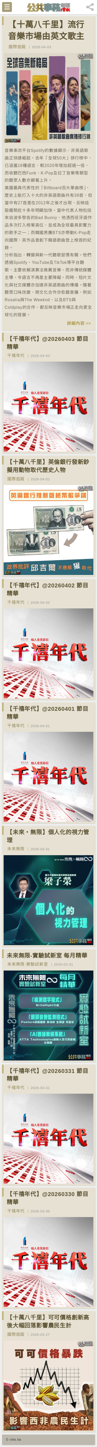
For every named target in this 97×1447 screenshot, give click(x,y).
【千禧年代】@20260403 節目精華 (47, 343)
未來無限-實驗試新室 (27, 964)
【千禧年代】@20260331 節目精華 (47, 1075)
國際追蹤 (17, 47)
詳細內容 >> (79, 323)
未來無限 (16, 849)
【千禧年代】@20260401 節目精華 (47, 713)
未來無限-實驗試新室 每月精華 (47, 955)
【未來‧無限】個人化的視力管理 (48, 836)
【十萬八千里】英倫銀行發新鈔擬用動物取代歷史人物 (48, 466)
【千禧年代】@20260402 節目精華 (47, 589)
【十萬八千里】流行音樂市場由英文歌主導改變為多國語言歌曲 (46, 42)
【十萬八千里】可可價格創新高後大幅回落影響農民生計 (48, 1321)
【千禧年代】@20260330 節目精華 (47, 1198)
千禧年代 (16, 355)
